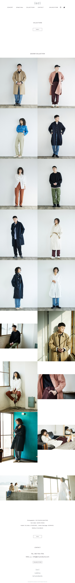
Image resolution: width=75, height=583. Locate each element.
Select (37, 29)
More (37, 536)
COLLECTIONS (30, 7)
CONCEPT (10, 7)
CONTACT (41, 7)
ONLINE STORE (53, 7)
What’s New (19, 7)
